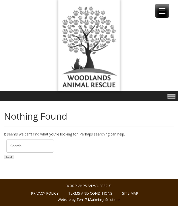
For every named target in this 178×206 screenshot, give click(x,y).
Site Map (130, 193)
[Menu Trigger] (162, 11)
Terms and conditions (90, 193)
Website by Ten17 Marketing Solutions (89, 199)
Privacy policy (44, 193)
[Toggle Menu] (171, 96)
